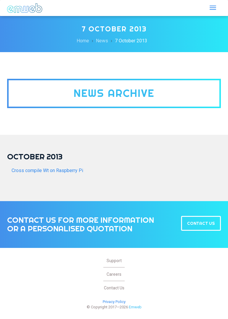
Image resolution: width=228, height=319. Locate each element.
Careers (114, 274)
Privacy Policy (114, 301)
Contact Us (201, 223)
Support (114, 260)
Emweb (24, 8)
